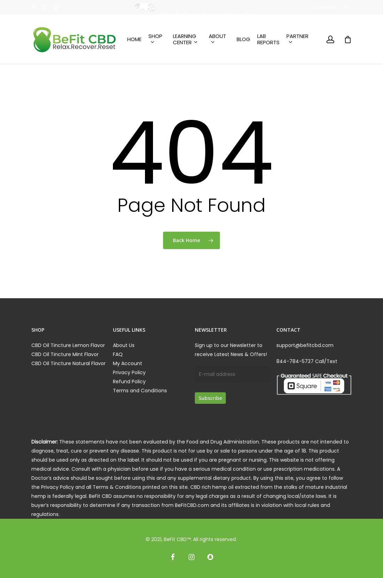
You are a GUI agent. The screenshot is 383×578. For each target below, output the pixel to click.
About (217, 39)
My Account (127, 363)
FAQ (347, 7)
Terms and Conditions (140, 390)
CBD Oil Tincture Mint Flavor (65, 354)
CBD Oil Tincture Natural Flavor (68, 363)
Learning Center (185, 39)
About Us (124, 345)
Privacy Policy (129, 372)
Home (134, 39)
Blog (243, 39)
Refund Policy (129, 381)
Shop (155, 39)
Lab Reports (268, 39)
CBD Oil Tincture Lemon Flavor (68, 345)
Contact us (326, 7)
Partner (297, 39)
